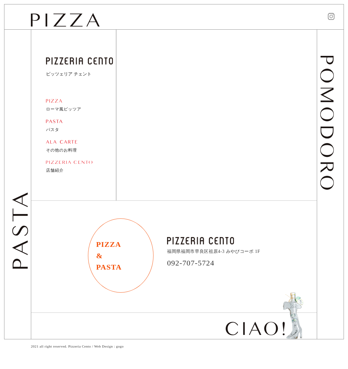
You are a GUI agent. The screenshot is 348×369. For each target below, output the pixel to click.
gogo (120, 346)
